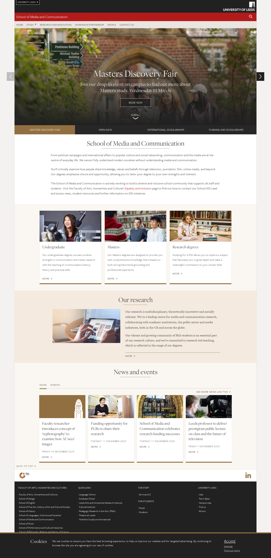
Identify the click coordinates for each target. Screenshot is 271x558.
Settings (228, 546)
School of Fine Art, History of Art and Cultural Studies (44, 507)
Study (30, 24)
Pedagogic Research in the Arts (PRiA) (97, 511)
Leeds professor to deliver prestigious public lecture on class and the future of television (208, 431)
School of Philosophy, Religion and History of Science (44, 532)
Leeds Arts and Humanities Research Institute (100, 503)
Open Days (105, 130)
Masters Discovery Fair (45, 130)
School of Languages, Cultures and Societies (40, 515)
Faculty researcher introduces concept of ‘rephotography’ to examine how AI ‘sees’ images (58, 434)
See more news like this (212, 392)
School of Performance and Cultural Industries (41, 527)
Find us (202, 507)
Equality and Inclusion (138, 188)
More (45, 278)
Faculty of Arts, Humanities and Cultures (38, 494)
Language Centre (87, 494)
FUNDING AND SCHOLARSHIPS (226, 130)
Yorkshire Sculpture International (94, 519)
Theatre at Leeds (87, 515)
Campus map (205, 503)
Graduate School (87, 498)
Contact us (127, 24)
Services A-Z (145, 494)
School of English (27, 503)
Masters (113, 246)
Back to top (25, 466)
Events (55, 385)
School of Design (27, 498)
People (112, 24)
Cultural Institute (87, 507)
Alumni (202, 511)
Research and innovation (56, 24)
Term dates (204, 498)
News (43, 385)
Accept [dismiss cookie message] (230, 541)
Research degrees (185, 246)
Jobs (201, 494)
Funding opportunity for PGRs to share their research (109, 428)
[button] (251, 16)
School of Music (26, 523)
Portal (142, 508)
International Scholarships (165, 130)
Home (19, 24)
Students (143, 512)
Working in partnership (89, 24)
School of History (27, 511)
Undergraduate (53, 246)
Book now (135, 76)
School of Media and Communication (42, 16)
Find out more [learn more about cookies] (232, 550)
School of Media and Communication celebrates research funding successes (160, 428)
